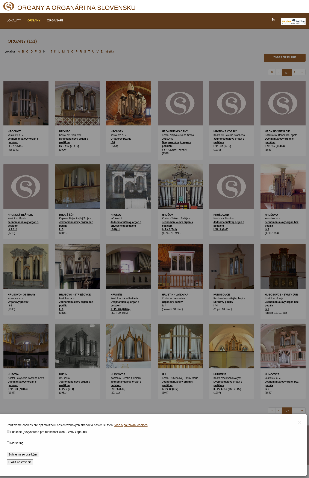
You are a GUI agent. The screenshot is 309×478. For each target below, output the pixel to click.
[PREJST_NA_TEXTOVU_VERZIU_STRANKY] (273, 19)
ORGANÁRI (55, 20)
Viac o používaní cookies (131, 425)
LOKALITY (14, 20)
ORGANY (34, 20)
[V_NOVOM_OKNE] (293, 21)
